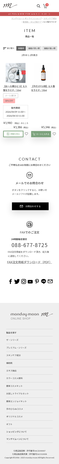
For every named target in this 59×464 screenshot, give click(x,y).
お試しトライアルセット (17, 393)
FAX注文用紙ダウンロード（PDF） (29, 262)
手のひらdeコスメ (14, 409)
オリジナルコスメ (14, 416)
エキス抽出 (11, 370)
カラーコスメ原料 (14, 378)
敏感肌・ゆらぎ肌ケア (32, 22)
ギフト (9, 424)
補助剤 (9, 363)
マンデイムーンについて (17, 439)
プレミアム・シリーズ (16, 347)
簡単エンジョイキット (16, 401)
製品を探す (11, 332)
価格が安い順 (34, 48)
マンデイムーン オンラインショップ (26, 18)
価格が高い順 (49, 48)
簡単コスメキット (14, 386)
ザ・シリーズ (12, 340)
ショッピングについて (16, 431)
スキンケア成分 (50, 18)
